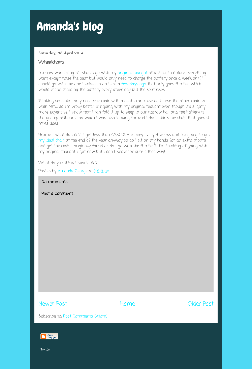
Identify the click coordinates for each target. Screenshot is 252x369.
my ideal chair (51, 140)
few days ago (133, 84)
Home (127, 304)
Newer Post (52, 304)
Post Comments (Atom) (85, 316)
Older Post (201, 304)
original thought (132, 73)
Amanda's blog (69, 26)
